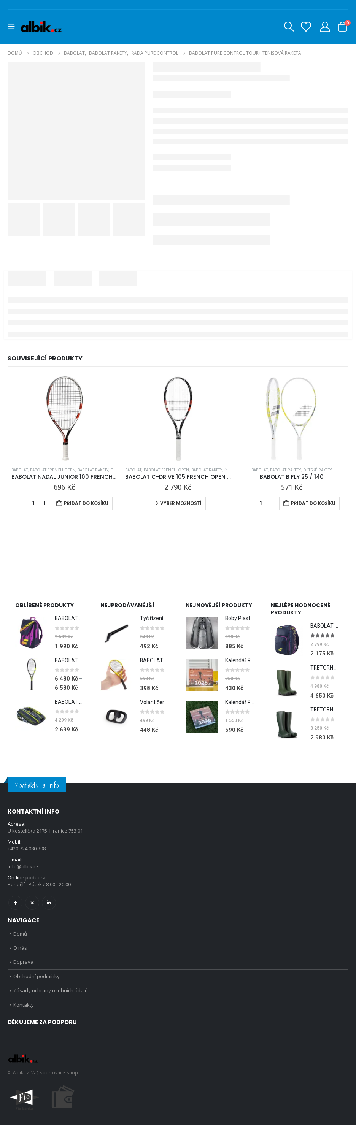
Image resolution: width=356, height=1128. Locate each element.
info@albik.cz (23, 867)
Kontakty (23, 1007)
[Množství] (33, 503)
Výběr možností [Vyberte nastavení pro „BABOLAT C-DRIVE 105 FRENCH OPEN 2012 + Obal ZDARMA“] (181, 503)
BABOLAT (19, 470)
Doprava (23, 964)
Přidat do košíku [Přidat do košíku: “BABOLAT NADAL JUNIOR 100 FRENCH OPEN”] (86, 503)
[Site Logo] (41, 27)
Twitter (32, 903)
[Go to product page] (64, 418)
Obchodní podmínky (36, 978)
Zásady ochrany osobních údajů (50, 993)
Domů (20, 934)
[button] (14, 26)
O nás (20, 949)
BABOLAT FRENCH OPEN (52, 470)
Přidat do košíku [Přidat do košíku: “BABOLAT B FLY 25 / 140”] (313, 503)
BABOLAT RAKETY (93, 470)
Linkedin (49, 903)
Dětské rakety (317, 470)
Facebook (15, 903)
